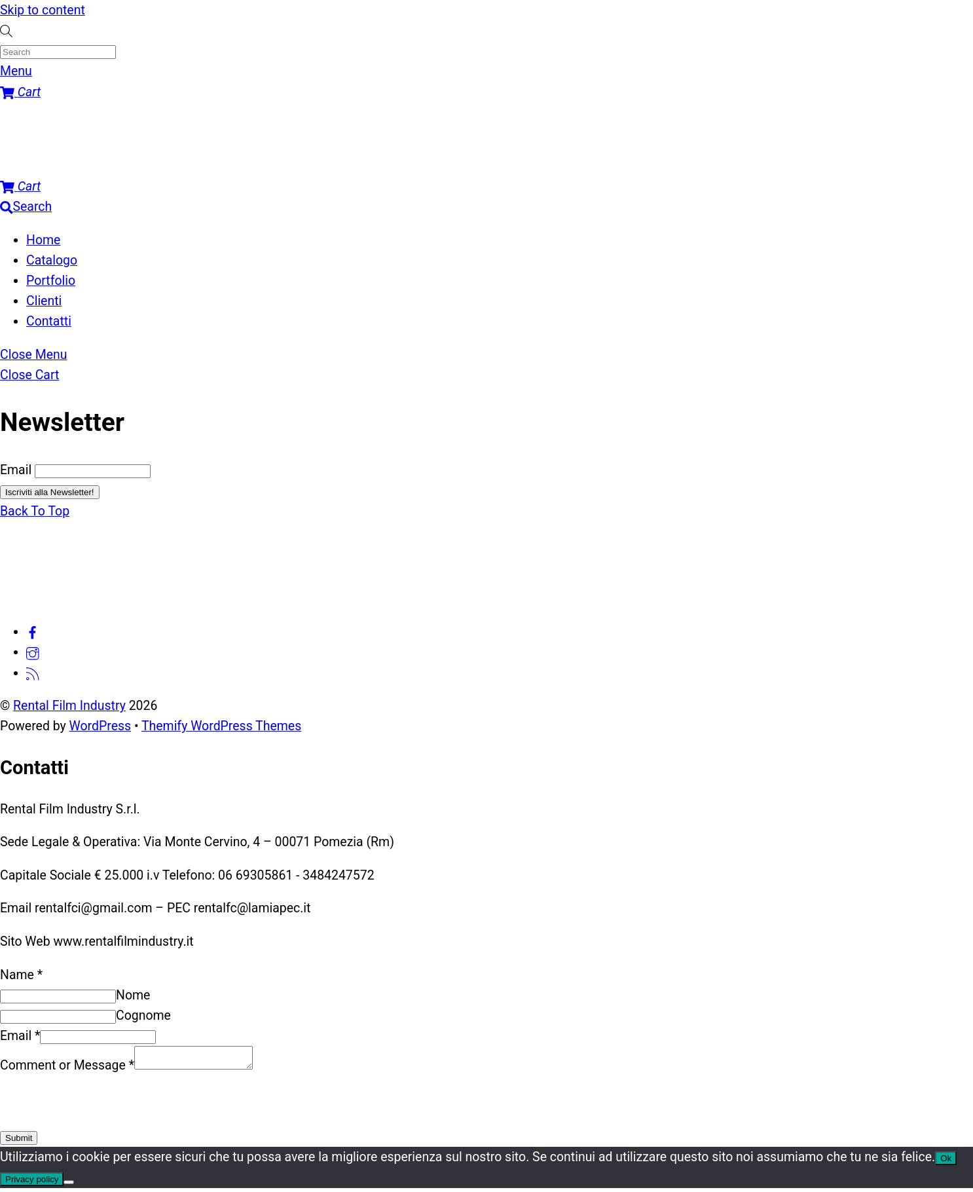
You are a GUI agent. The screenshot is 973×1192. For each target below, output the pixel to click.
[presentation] (99, 1104)
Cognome (143, 1015)
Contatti (48, 321)
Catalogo (51, 260)
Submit (18, 1142)
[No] (69, 1186)
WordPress (100, 726)
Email (15, 469)
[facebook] (32, 631)
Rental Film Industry (69, 705)
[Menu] (16, 71)
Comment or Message (67, 1069)
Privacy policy (31, 1183)
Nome (133, 995)
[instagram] (32, 652)
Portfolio (50, 280)
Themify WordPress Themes (221, 726)
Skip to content (42, 10)
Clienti (44, 300)
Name (21, 974)
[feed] (32, 672)
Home (43, 240)
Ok (945, 1162)
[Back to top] (34, 511)
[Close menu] (33, 354)
